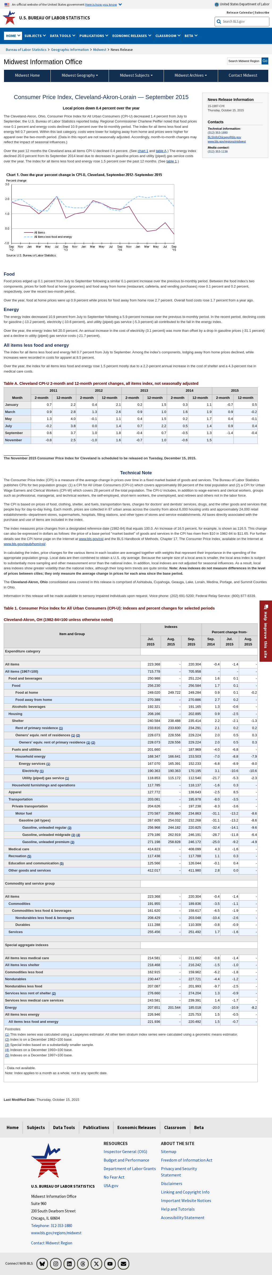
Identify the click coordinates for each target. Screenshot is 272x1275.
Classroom (175, 1127)
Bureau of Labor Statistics (26, 49)
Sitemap (168, 1151)
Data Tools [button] (61, 35)
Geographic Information (70, 49)
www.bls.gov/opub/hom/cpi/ (25, 544)
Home (13, 1127)
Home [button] (11, 35)
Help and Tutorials (178, 1209)
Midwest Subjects (135, 75)
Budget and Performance (126, 1160)
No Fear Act (114, 1177)
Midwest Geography (78, 75)
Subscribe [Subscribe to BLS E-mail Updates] (262, 12)
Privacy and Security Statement (179, 1172)
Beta (199, 1127)
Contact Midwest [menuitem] (243, 75)
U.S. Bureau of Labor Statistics (54, 18)
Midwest (99, 49)
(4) (7, 1050)
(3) (7, 1045)
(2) (7, 1039)
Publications (96, 1127)
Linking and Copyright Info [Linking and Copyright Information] (185, 1192)
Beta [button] (189, 35)
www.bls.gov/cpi (91, 539)
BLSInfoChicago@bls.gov (224, 137)
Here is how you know (101, 4)
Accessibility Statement (183, 1217)
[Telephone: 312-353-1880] (63, 1226)
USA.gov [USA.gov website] (111, 1185)
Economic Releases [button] (130, 35)
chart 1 (143, 151)
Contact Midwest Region (51, 1242)
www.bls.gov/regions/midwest (227, 141)
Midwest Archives (189, 75)
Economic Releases (136, 1127)
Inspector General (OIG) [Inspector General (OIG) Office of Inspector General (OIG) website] (125, 1151)
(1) (7, 1034)
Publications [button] (92, 35)
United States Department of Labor (241, 4)
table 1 (171, 161)
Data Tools (64, 1127)
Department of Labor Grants (130, 1168)
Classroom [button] (166, 35)
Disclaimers (171, 1183)
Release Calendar (240, 12)
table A (161, 151)
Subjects (36, 1127)
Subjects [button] (33, 35)
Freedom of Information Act (186, 1160)
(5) (7, 1055)
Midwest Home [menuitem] (27, 75)
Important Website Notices (186, 1200)
